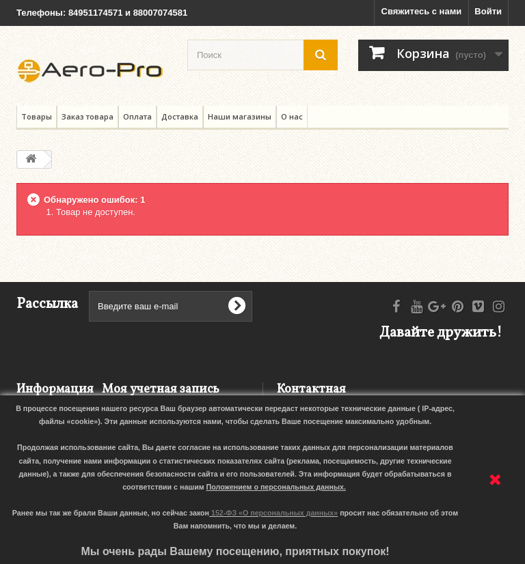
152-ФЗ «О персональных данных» (274, 513)
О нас (292, 116)
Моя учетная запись (160, 389)
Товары (36, 116)
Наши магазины (239, 116)
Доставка (179, 116)
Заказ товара (87, 116)
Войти (488, 11)
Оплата (137, 116)
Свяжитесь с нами (421, 11)
